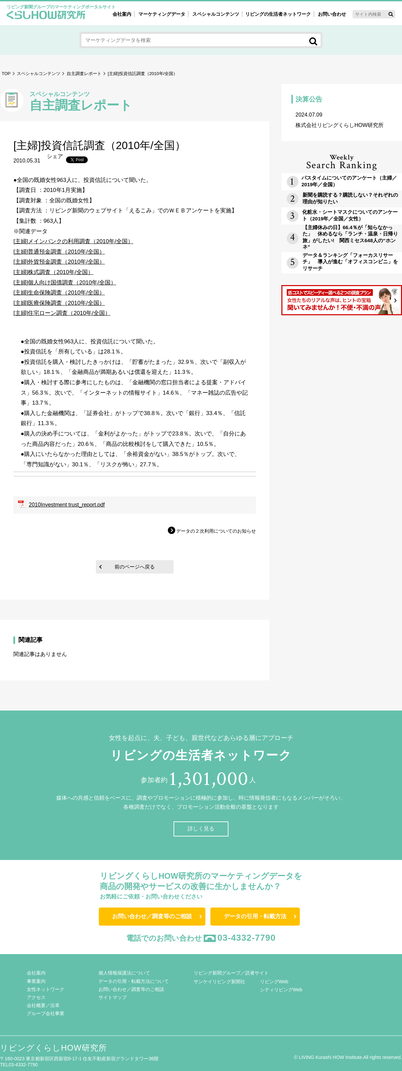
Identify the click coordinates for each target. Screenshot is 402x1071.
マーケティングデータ (161, 14)
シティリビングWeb (281, 989)
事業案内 (36, 981)
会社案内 (122, 14)
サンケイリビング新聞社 (219, 981)
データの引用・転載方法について (133, 981)
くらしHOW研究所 (46, 16)
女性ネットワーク (45, 989)
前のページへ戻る (135, 567)
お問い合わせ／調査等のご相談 (152, 916)
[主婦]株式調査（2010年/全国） (53, 272)
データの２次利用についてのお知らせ (216, 531)
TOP (6, 73)
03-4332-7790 (246, 938)
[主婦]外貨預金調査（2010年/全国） (59, 262)
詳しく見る (201, 828)
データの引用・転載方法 (255, 916)
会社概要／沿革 (43, 1005)
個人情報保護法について (124, 973)
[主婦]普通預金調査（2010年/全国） (59, 252)
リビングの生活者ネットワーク (278, 14)
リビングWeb (274, 981)
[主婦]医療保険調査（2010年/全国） (59, 303)
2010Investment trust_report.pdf (67, 505)
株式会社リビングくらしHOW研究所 (341, 120)
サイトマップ (112, 997)
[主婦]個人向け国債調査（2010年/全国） (64, 282)
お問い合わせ (332, 14)
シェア (55, 156)
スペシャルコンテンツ (38, 73)
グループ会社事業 (45, 1013)
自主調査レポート (84, 73)
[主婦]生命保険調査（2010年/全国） (59, 292)
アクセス (36, 997)
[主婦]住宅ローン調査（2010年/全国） (62, 313)
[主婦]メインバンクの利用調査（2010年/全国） (73, 241)
